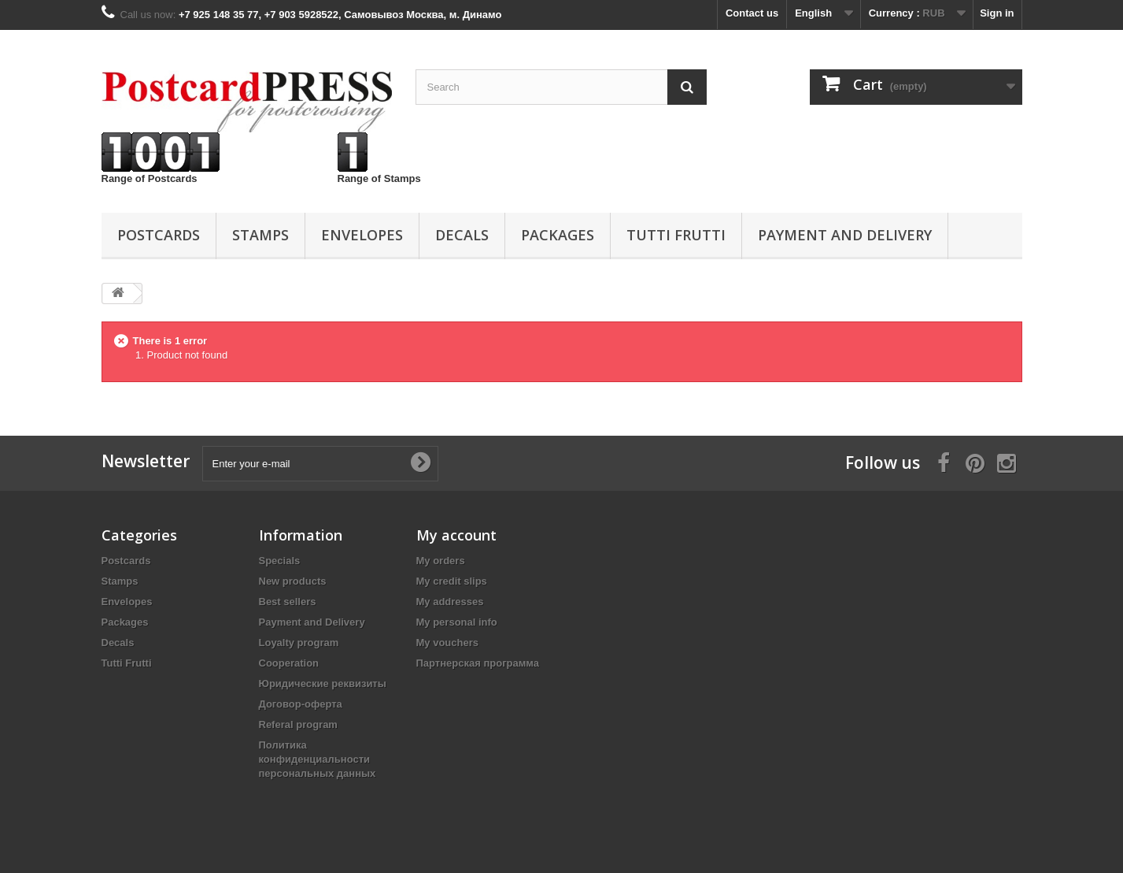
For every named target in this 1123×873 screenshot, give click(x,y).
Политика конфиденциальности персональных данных (317, 759)
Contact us (752, 13)
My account (456, 535)
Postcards (158, 234)
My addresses (450, 601)
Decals (462, 234)
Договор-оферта (300, 704)
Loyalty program (299, 642)
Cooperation (289, 663)
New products (293, 581)
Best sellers (287, 601)
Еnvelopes (362, 234)
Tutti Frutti (676, 234)
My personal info (456, 622)
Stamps (260, 234)
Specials (280, 561)
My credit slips (451, 581)
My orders (440, 561)
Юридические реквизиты (322, 683)
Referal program (298, 724)
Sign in (997, 13)
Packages (557, 234)
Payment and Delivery (845, 234)
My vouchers (447, 642)
